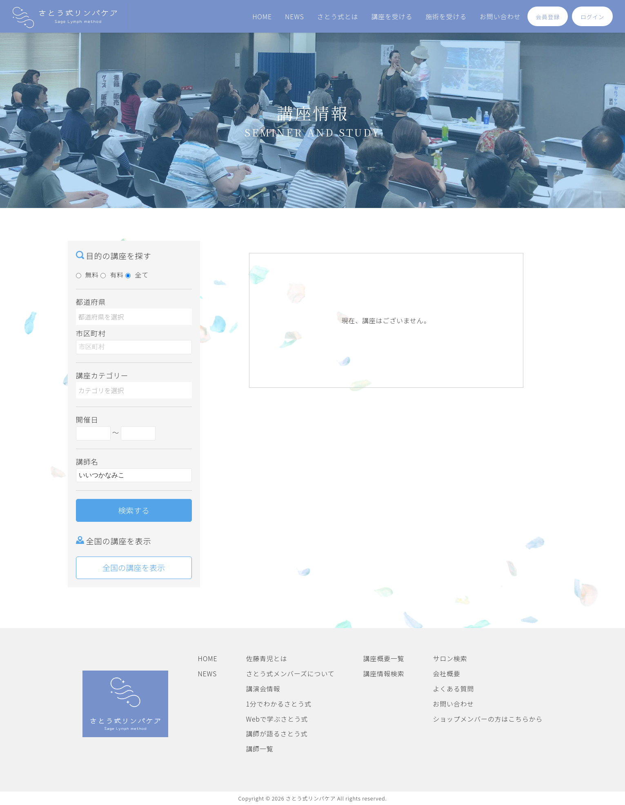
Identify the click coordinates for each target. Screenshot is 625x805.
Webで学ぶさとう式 (277, 719)
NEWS (294, 16)
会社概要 (446, 673)
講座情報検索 (384, 673)
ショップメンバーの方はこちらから (488, 719)
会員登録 (548, 17)
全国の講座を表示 (133, 567)
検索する (133, 510)
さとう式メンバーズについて (290, 673)
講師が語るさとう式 (276, 733)
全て (137, 275)
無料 (87, 275)
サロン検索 (450, 658)
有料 (112, 275)
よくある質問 (453, 688)
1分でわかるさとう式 (278, 704)
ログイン (592, 17)
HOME (262, 16)
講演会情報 (263, 688)
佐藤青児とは (266, 658)
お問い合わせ (500, 16)
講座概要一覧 (384, 658)
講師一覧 (259, 749)
